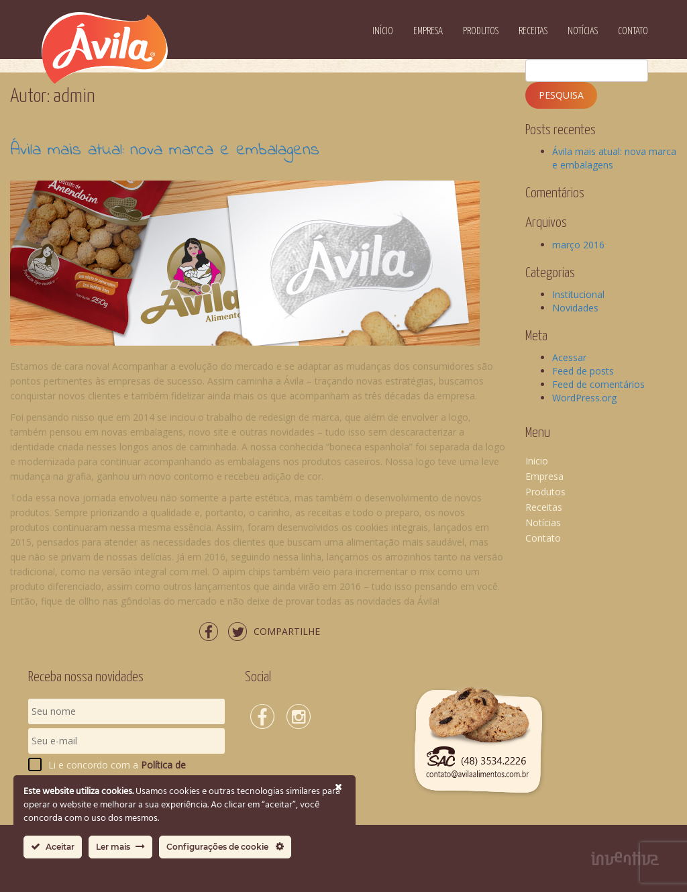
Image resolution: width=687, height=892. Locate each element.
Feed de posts (583, 370)
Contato (633, 31)
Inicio (536, 460)
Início (382, 31)
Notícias (583, 31)
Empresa (428, 31)
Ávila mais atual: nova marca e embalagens (164, 150)
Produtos (480, 31)
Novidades (575, 307)
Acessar (569, 357)
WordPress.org (584, 397)
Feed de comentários (598, 384)
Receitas (533, 31)
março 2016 (578, 244)
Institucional (578, 294)
